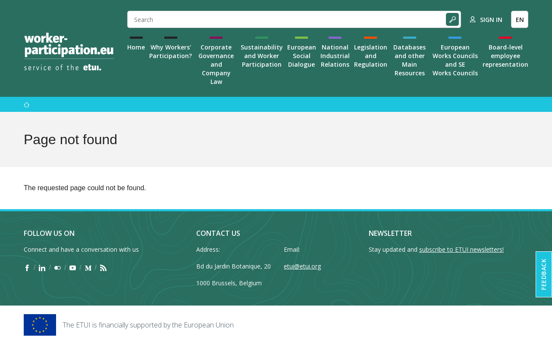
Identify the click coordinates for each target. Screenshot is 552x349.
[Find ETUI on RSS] (103, 267)
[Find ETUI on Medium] (88, 267)
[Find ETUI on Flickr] (57, 267)
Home (136, 47)
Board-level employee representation (505, 55)
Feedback (543, 274)
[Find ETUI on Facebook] (27, 267)
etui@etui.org (302, 266)
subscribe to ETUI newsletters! (461, 249)
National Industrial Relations (335, 55)
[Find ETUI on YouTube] (72, 267)
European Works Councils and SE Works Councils (455, 60)
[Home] (69, 52)
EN (520, 19)
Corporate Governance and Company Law (216, 64)
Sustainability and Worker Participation (262, 55)
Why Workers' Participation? (170, 51)
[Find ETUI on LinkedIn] (42, 267)
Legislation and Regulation (370, 55)
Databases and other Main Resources (409, 60)
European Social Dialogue (301, 55)
